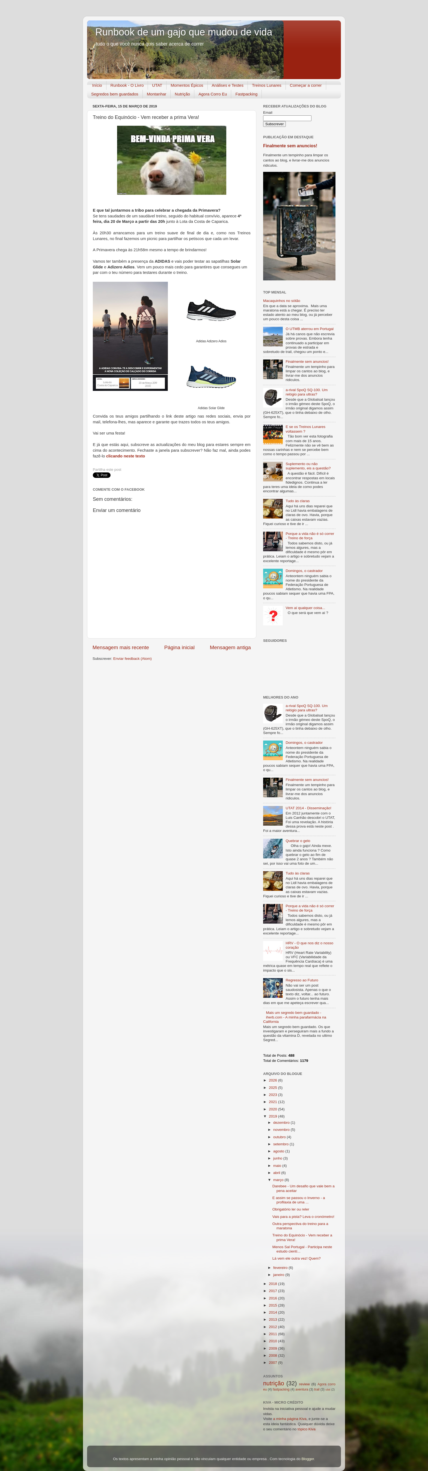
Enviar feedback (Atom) (132, 659)
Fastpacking (246, 94)
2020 (273, 1109)
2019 (273, 1116)
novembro (282, 1130)
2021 (273, 1102)
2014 (273, 1312)
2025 (273, 1088)
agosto (279, 1151)
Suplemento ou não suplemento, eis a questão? (308, 466)
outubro (280, 1137)
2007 (273, 1363)
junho (278, 1158)
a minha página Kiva (290, 1419)
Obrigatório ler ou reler (290, 1209)
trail (317, 1389)
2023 (273, 1095)
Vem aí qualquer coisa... (305, 608)
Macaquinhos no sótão (281, 301)
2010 (273, 1341)
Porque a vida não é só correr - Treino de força (310, 536)
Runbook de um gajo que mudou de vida (183, 32)
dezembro (282, 1123)
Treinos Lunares (266, 85)
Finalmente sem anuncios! (290, 145)
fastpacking (281, 1389)
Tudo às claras (298, 501)
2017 (273, 1291)
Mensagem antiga (230, 647)
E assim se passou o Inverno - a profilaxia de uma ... (298, 1200)
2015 (273, 1305)
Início (97, 85)
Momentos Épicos (187, 85)
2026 (273, 1080)
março (278, 1180)
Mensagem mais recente (121, 647)
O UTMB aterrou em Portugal (310, 329)
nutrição (273, 1383)
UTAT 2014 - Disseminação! (308, 808)
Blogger (307, 1459)
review (304, 1384)
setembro (281, 1144)
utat (327, 1389)
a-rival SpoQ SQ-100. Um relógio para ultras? (307, 392)
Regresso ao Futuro (302, 980)
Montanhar (157, 94)
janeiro (279, 1275)
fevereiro (281, 1268)
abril (277, 1173)
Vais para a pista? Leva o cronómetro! (303, 1217)
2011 (273, 1334)
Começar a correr (306, 85)
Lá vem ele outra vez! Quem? (296, 1258)
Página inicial (179, 647)
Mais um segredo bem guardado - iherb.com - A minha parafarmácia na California (294, 1017)
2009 (273, 1348)
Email (267, 112)
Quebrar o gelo (298, 841)
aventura (301, 1389)
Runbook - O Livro (127, 85)
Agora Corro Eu (212, 94)
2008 (273, 1355)
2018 (273, 1284)
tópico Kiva (307, 1429)
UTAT (157, 85)
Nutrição (182, 94)
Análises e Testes (227, 85)
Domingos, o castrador (304, 571)
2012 (273, 1327)
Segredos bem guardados (114, 94)
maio (277, 1166)
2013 (273, 1319)
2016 (273, 1298)
